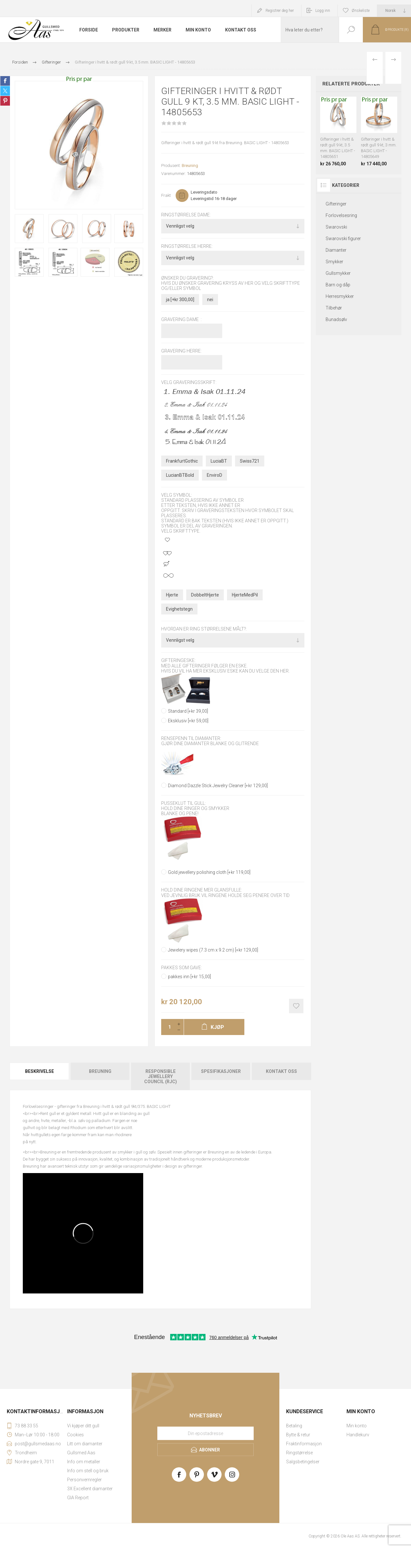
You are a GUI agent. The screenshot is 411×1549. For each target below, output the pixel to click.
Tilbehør (334, 307)
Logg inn (322, 10)
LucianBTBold (180, 475)
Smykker (334, 261)
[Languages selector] (394, 10)
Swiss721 (249, 461)
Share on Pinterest (5, 101)
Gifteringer (336, 203)
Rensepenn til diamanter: (191, 738)
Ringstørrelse (299, 1452)
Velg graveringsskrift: (188, 382)
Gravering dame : (181, 319)
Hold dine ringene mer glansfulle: (201, 890)
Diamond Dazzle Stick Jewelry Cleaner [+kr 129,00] (218, 785)
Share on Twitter (5, 91)
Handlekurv (357, 1434)
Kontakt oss (281, 1071)
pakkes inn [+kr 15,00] (189, 976)
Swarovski (336, 227)
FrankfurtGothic (182, 461)
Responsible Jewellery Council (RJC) (160, 1076)
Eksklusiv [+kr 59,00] (188, 720)
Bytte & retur (298, 1434)
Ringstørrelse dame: (186, 214)
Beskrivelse (39, 1071)
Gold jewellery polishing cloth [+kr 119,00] (209, 872)
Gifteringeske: (178, 660)
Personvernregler (84, 1479)
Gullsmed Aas (81, 1452)
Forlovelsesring (341, 215)
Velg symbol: (176, 495)
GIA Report (78, 1497)
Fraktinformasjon (304, 1443)
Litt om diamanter (84, 1443)
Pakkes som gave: (181, 967)
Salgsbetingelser (302, 1461)
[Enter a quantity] (167, 1027)
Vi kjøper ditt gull (83, 1425)
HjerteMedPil (245, 594)
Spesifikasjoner (221, 1071)
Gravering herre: (181, 350)
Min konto (356, 1425)
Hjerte (172, 594)
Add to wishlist (296, 1006)
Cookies (75, 1434)
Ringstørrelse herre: (187, 246)
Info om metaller (83, 1461)
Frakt (166, 195)
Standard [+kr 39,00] (188, 711)
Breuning (190, 165)
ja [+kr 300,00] (180, 299)
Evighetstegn (179, 609)
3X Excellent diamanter (90, 1488)
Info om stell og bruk (88, 1470)
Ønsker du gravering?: (187, 278)
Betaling (294, 1425)
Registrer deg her (280, 10)
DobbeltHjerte (205, 594)
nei (210, 299)
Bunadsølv (336, 319)
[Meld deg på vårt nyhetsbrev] (205, 1433)
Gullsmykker (338, 273)
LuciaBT (219, 461)
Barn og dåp (338, 284)
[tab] (40, 1076)
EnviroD (214, 475)
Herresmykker (340, 296)
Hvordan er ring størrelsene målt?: (204, 628)
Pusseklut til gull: (183, 803)
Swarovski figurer (343, 238)
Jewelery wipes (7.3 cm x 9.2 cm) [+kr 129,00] (213, 950)
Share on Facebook (5, 81)
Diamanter (336, 250)
